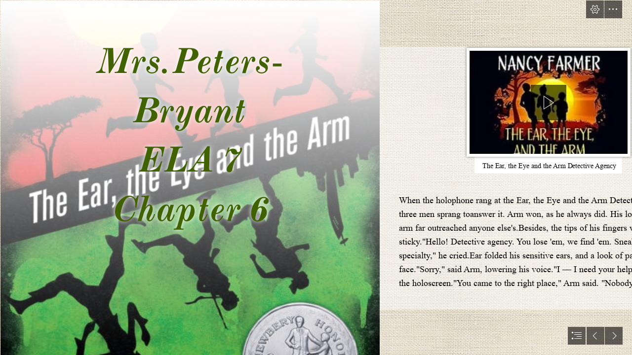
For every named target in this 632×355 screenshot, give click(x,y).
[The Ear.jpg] (189, 177)
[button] (595, 9)
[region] (549, 104)
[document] (316, 177)
